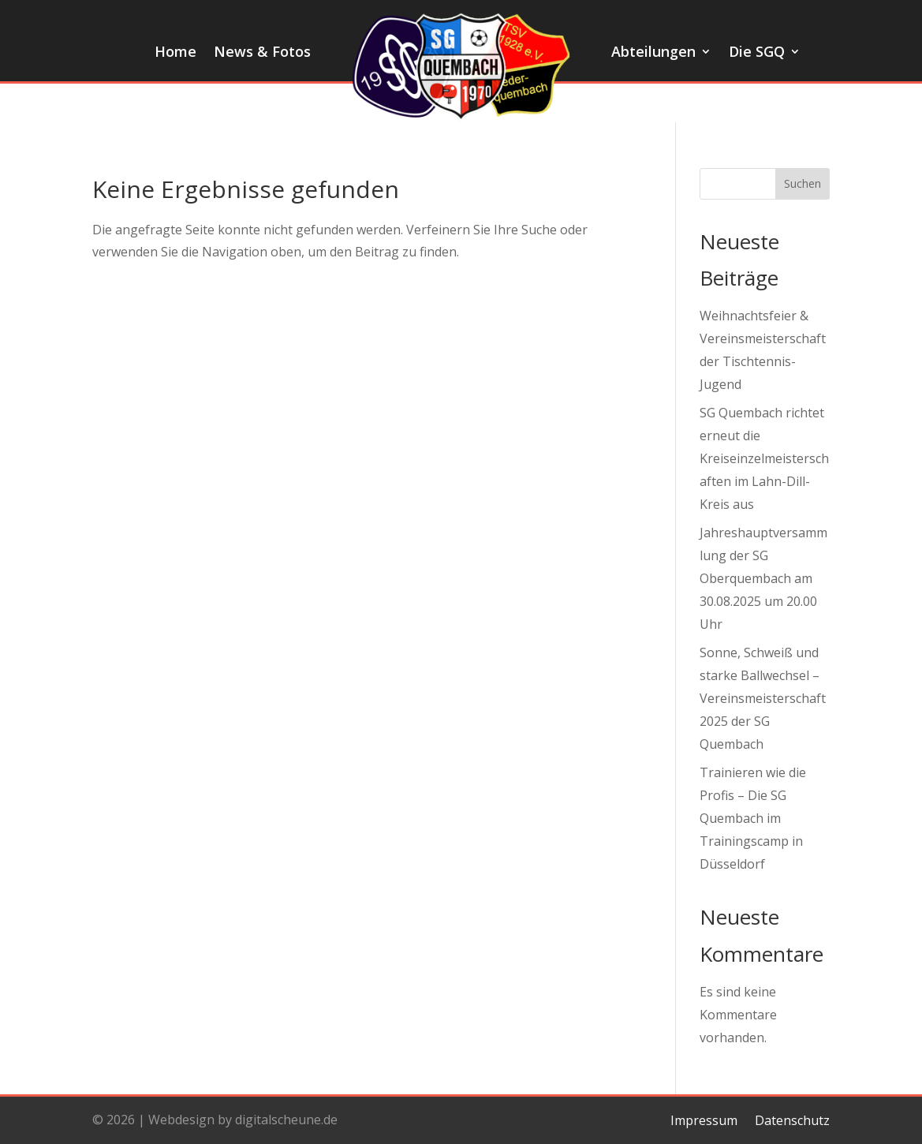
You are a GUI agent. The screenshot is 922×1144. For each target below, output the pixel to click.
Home (175, 53)
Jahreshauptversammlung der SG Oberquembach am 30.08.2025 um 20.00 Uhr (763, 578)
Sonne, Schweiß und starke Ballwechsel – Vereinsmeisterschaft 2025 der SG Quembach (763, 698)
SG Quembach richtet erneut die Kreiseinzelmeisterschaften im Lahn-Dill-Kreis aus (764, 458)
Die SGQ (757, 53)
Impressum (703, 1119)
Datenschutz (792, 1119)
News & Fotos (262, 53)
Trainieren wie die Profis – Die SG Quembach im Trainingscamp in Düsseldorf (753, 818)
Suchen (802, 183)
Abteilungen (653, 53)
